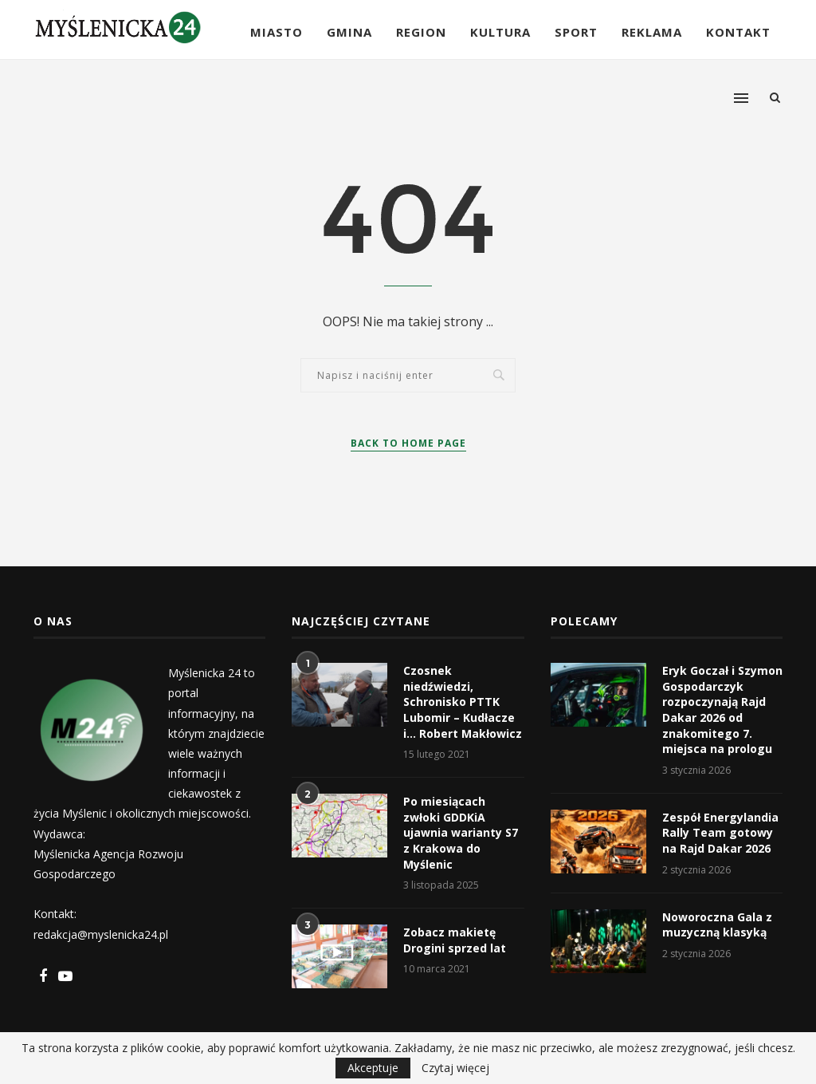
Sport (576, 32)
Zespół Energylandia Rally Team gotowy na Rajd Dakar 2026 (720, 833)
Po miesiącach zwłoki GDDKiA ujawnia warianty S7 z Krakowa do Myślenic (460, 832)
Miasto (276, 32)
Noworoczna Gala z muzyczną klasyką (717, 924)
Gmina (349, 32)
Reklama (652, 32)
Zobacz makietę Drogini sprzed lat (454, 940)
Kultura (500, 32)
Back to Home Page (408, 443)
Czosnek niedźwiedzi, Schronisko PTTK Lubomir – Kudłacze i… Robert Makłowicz (462, 701)
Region (421, 32)
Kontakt (738, 32)
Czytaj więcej (455, 1068)
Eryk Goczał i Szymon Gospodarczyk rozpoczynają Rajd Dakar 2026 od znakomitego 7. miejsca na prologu (722, 709)
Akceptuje (372, 1067)
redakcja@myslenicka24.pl (100, 934)
